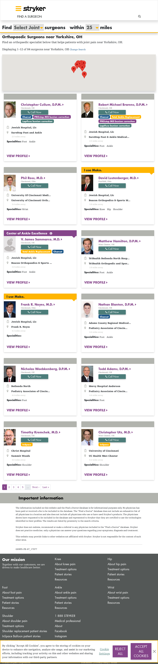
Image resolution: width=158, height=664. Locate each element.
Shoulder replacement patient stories (24, 631)
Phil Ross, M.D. (32, 178)
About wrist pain (118, 592)
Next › (35, 487)
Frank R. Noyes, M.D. (37, 304)
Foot (4, 587)
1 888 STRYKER (65, 616)
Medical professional (68, 621)
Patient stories (63, 574)
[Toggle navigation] (18, 9)
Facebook (61, 631)
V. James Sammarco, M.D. (41, 239)
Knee (58, 559)
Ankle (58, 587)
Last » (45, 487)
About (58, 626)
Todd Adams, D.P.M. (114, 369)
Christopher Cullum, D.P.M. (41, 104)
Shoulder (7, 616)
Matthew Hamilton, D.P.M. (118, 241)
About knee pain (65, 564)
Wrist (111, 587)
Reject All (120, 651)
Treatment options (65, 569)
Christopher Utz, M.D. (115, 432)
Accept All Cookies (141, 651)
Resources (61, 579)
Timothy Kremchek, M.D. (40, 432)
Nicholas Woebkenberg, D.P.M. (45, 369)
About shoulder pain (14, 621)
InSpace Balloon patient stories (21, 636)
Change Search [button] (78, 49)
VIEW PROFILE (18, 156)
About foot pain (12, 592)
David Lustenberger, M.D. (117, 178)
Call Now (34, 112)
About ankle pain (65, 592)
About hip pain (117, 564)
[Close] (154, 651)
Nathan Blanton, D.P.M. (116, 304)
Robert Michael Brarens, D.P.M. (122, 104)
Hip (110, 559)
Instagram (61, 636)
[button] (68, 71)
